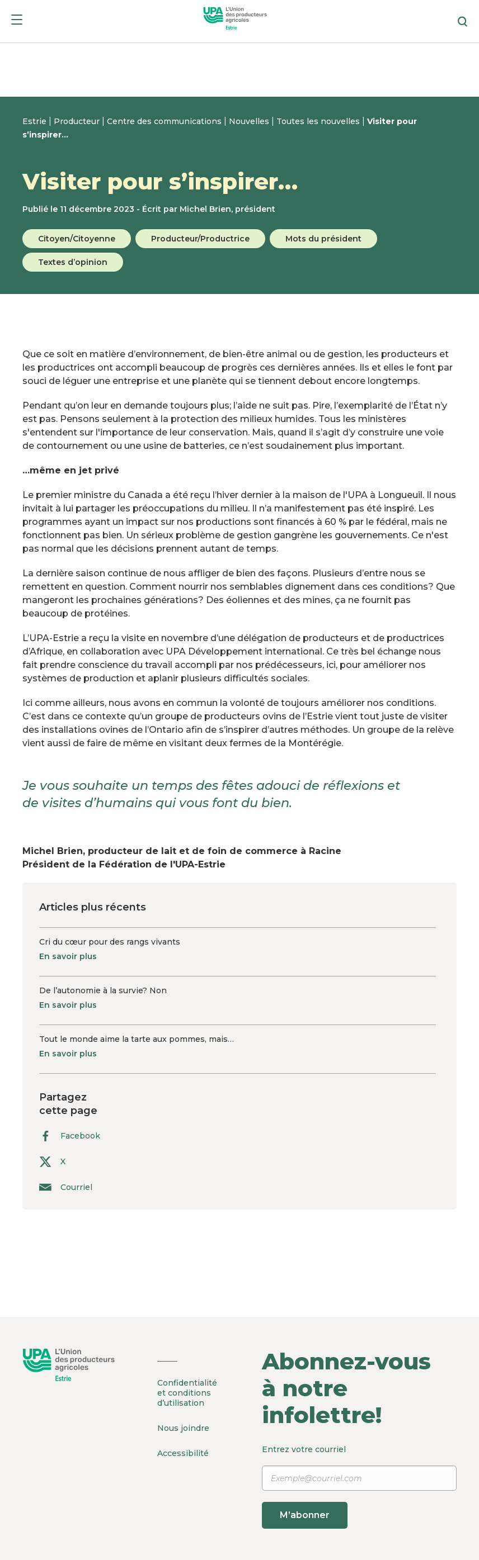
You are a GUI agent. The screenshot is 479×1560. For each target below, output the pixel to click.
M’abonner (305, 1515)
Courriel (65, 1187)
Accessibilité (183, 1453)
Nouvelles (250, 121)
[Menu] (16, 22)
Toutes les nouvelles (319, 121)
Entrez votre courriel (359, 1486)
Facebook (69, 1136)
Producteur (78, 121)
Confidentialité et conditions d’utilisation (187, 1393)
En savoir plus (68, 956)
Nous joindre (183, 1428)
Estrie (35, 121)
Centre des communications (165, 121)
